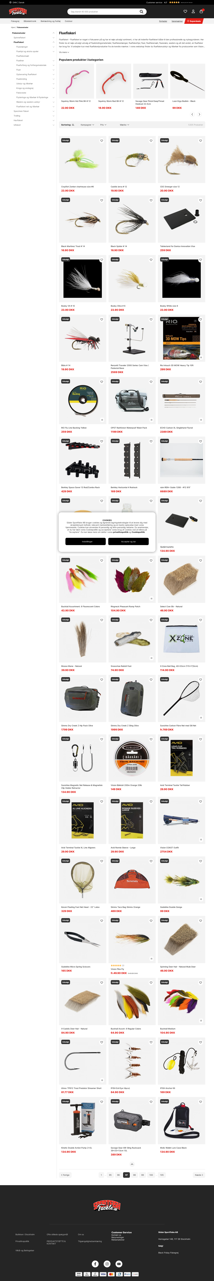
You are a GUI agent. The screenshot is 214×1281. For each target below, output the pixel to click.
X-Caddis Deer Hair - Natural (74, 1028)
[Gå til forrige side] (65, 1175)
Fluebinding (33, 79)
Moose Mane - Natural (71, 666)
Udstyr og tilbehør (33, 83)
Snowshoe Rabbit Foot (121, 666)
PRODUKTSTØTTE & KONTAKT (56, 1242)
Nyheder (163, 21)
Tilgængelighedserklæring (90, 1241)
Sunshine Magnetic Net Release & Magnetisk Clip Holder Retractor (82, 786)
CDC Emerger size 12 (170, 186)
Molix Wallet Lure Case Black (173, 1148)
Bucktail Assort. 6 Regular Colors (126, 1028)
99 (142, 1175)
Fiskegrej (15, 21)
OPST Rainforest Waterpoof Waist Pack (129, 428)
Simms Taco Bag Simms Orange (125, 907)
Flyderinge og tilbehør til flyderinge (33, 97)
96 (118, 1175)
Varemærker (177, 21)
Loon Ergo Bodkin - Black (183, 101)
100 (151, 1175)
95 (110, 1175)
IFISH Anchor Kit (167, 1088)
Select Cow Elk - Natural (171, 606)
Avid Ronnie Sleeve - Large (123, 847)
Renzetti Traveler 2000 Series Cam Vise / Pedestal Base (130, 366)
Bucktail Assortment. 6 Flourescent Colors (80, 606)
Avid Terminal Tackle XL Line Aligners (78, 847)
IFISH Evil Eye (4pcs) (120, 1088)
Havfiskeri (32, 120)
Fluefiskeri (32, 42)
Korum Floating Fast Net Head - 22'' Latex (80, 907)
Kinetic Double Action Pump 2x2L (76, 1148)
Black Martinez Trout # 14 (73, 246)
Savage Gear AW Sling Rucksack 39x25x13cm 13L (126, 1149)
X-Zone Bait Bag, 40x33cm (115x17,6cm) (179, 666)
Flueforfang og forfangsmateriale (33, 65)
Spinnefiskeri (32, 37)
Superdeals (194, 21)
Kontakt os (116, 1235)
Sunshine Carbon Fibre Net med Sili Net (178, 725)
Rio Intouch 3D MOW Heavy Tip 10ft (176, 365)
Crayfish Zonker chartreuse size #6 (77, 186)
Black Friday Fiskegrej (168, 1252)
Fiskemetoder (22, 27)
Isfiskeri (32, 125)
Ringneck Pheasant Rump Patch (125, 606)
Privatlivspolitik (22, 1241)
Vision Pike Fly (117, 969)
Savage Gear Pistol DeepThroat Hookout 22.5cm (149, 102)
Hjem (13, 27)
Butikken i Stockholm (25, 1234)
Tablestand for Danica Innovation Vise (177, 246)
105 (162, 1175)
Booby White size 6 (169, 306)
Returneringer (117, 1237)
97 (126, 1175)
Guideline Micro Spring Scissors (75, 966)
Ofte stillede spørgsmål (57, 1234)
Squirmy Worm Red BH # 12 (111, 101)
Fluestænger (33, 47)
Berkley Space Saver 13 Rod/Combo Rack (80, 487)
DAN (18, 2)
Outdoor (68, 21)
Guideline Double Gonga (171, 907)
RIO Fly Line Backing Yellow (74, 428)
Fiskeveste (21, 93)
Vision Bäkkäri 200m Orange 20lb (126, 785)
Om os (81, 1234)
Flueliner (33, 60)
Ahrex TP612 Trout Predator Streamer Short (81, 1088)
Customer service (154, 2)
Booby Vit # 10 (68, 306)
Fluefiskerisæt (22, 56)
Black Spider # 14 (119, 246)
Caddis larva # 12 (119, 186)
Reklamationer (117, 1240)
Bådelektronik (30, 21)
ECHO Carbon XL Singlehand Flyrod (176, 428)
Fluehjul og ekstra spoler (33, 51)
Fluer (33, 70)
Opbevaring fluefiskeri (33, 74)
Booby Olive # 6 (118, 306)
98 (134, 1175)
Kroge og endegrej (33, 88)
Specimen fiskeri (32, 111)
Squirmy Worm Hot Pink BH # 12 (76, 101)
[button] (184, 2)
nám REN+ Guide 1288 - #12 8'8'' (175, 487)
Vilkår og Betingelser (24, 1250)
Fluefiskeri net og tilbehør (33, 106)
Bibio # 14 (65, 365)
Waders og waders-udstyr (33, 102)
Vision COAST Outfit (169, 847)
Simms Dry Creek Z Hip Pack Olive (77, 725)
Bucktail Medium (167, 1028)
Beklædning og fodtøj (50, 21)
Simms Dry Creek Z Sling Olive (125, 725)
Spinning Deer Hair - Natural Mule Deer (178, 966)
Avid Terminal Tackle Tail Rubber (175, 785)
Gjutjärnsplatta (167, 547)
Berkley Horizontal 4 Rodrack (124, 487)
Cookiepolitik (138, 532)
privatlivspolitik (121, 532)
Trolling (32, 116)
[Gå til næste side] (199, 1175)
